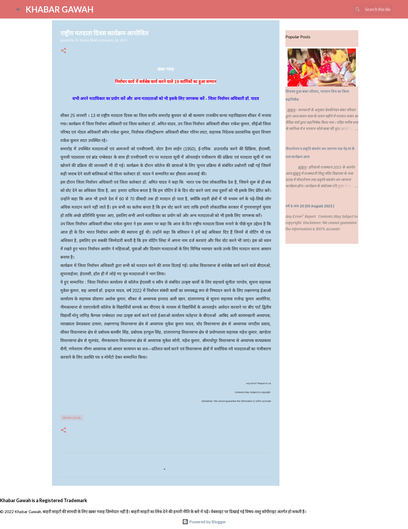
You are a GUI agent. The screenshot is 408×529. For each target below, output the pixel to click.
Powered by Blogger (204, 521)
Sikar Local (71, 418)
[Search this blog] (365, 9)
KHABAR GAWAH (59, 9)
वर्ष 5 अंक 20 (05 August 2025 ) (309, 206)
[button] (63, 50)
